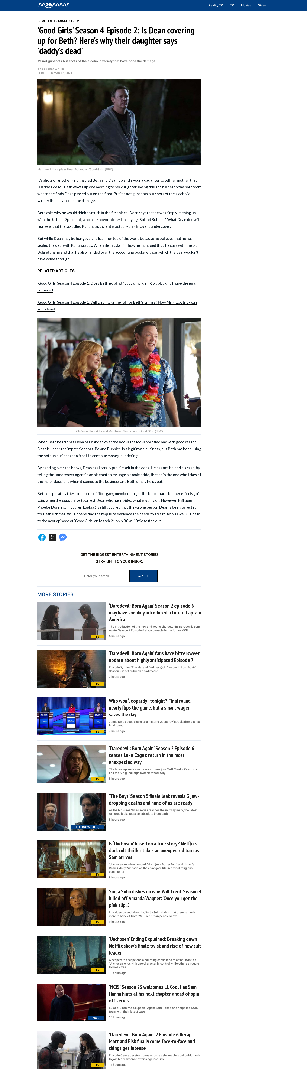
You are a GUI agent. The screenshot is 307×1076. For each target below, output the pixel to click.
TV (232, 5)
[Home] (53, 5)
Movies (246, 5)
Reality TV (216, 5)
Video (262, 5)
